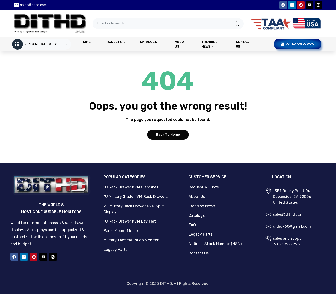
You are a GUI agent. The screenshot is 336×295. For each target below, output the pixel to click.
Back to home (168, 136)
